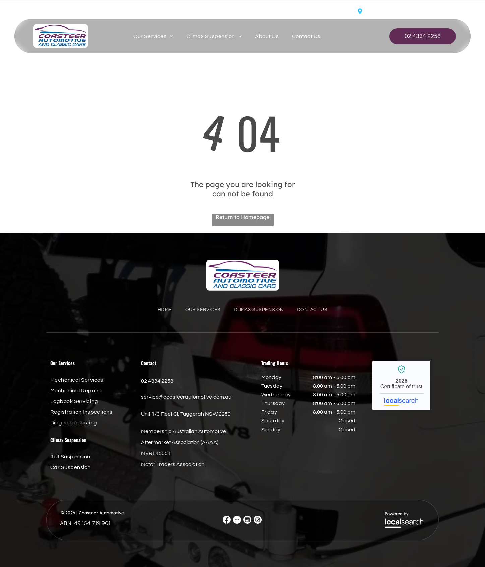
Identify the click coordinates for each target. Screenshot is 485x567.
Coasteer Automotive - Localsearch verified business (401, 385)
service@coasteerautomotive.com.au (69, 11)
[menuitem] (153, 36)
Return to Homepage (242, 217)
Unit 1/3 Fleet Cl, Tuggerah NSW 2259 (411, 12)
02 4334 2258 (157, 381)
